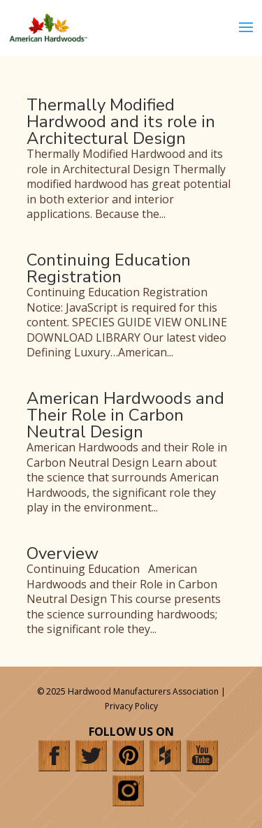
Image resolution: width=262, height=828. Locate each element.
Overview (63, 553)
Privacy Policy (131, 706)
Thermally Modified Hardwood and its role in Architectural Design (121, 122)
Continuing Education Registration (109, 268)
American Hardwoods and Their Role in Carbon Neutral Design (125, 415)
